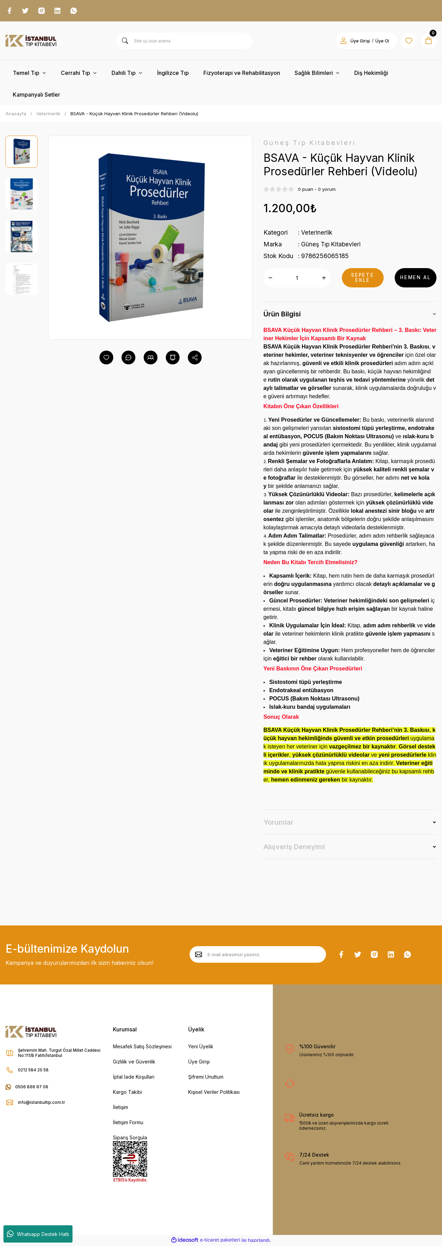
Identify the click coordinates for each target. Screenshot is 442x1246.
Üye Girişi (199, 1063)
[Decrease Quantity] (270, 278)
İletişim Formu (128, 1123)
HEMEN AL (415, 278)
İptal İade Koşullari (133, 1078)
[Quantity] (297, 278)
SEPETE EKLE (363, 278)
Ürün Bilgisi (282, 315)
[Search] (184, 41)
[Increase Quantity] (324, 278)
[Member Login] (341, 41)
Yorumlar (278, 823)
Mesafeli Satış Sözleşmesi (142, 1047)
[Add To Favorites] (106, 358)
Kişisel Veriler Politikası (214, 1093)
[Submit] (199, 955)
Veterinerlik (317, 233)
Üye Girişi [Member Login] (357, 41)
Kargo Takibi (127, 1093)
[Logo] (31, 41)
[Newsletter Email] (258, 955)
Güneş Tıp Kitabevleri (331, 245)
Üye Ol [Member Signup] (380, 41)
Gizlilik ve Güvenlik (134, 1063)
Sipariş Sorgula (130, 1138)
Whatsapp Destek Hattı (38, 1234)
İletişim (120, 1108)
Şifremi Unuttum (205, 1078)
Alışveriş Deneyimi (294, 848)
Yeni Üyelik (200, 1047)
